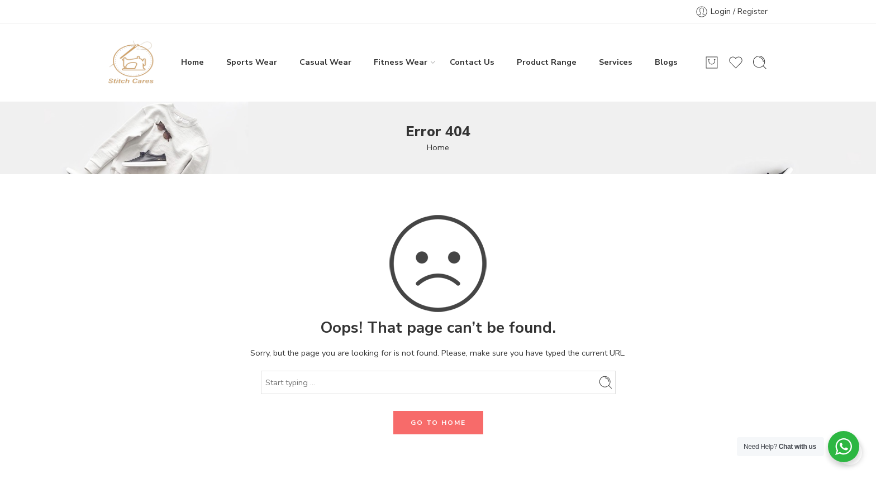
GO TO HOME (438, 422)
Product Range (547, 62)
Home (192, 62)
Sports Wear (251, 62)
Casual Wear (325, 62)
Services (615, 62)
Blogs (666, 62)
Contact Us (472, 62)
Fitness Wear (400, 62)
